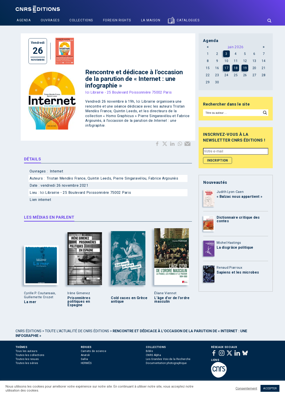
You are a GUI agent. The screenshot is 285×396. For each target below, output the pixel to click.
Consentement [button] (246, 388)
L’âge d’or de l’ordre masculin (171, 299)
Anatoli (85, 355)
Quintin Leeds (99, 178)
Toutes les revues (27, 359)
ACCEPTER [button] (270, 388)
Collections (81, 20)
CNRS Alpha (153, 355)
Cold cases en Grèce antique (129, 299)
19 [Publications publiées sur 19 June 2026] (245, 68)
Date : (35, 185)
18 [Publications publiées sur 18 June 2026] (236, 68)
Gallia (84, 359)
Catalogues (188, 20)
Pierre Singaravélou (130, 178)
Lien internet (40, 200)
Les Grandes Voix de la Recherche (168, 359)
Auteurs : (38, 178)
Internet (56, 171)
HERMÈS (86, 363)
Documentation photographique (166, 363)
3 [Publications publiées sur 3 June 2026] (226, 54)
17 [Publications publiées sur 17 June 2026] (226, 68)
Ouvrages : (39, 171)
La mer (30, 302)
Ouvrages (50, 20)
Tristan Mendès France (66, 178)
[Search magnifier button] (269, 20)
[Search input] (233, 112)
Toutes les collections (30, 355)
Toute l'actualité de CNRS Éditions (77, 331)
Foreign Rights (117, 20)
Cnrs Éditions (28, 331)
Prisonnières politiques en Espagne (78, 301)
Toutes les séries (27, 363)
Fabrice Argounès (163, 178)
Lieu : (35, 192)
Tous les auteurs (26, 351)
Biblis (149, 351)
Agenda (24, 20)
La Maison (151, 20)
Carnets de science (93, 351)
